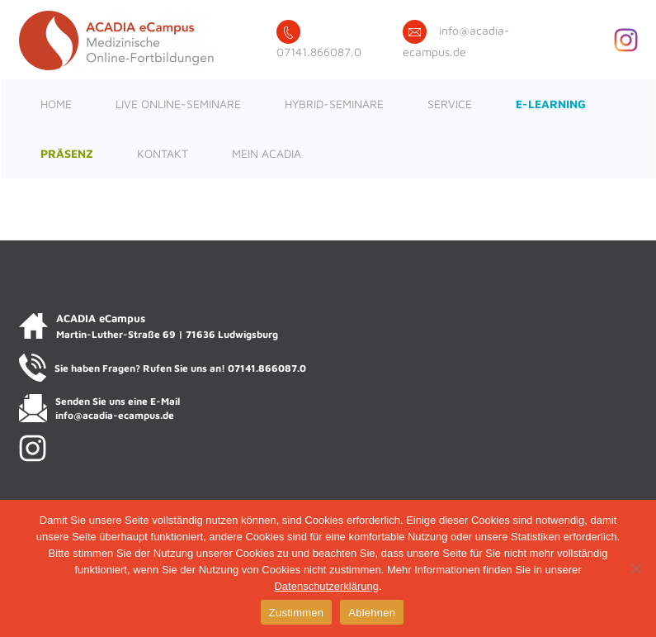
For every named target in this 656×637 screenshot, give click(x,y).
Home (56, 104)
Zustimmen (296, 612)
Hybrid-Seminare (334, 104)
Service (449, 104)
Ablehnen (371, 612)
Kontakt (162, 153)
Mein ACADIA (266, 153)
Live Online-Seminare (178, 104)
